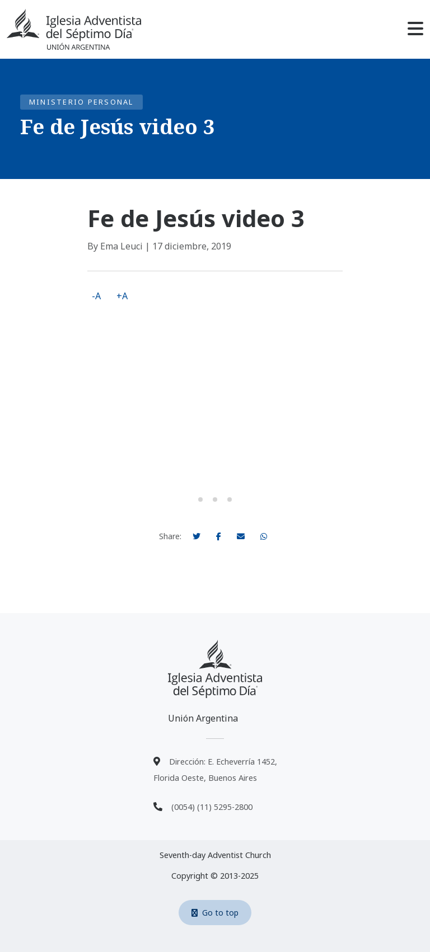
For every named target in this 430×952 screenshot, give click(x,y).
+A (122, 296)
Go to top (215, 912)
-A (96, 296)
